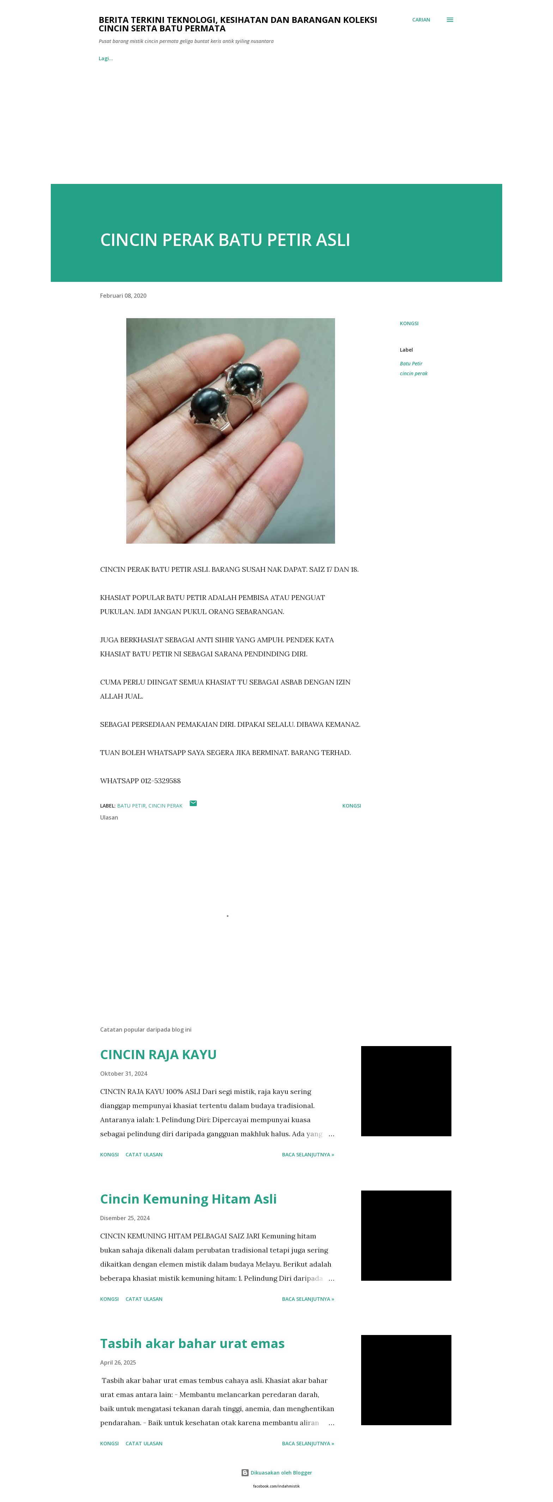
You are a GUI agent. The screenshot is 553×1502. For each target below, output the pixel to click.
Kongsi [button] (409, 323)
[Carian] (421, 20)
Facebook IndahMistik (227, 58)
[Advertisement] (276, 131)
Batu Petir (411, 363)
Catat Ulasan (144, 1154)
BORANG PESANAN (156, 58)
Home (106, 58)
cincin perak (413, 373)
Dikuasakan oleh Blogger (276, 1472)
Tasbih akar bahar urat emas (192, 1343)
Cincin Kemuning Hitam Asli (188, 1198)
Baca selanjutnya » (308, 1154)
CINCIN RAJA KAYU (158, 1054)
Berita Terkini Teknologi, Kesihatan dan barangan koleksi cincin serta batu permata (238, 24)
